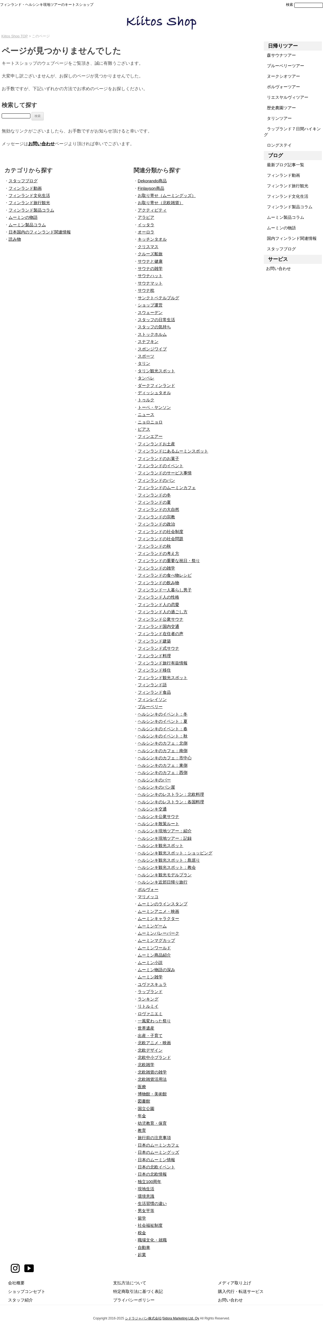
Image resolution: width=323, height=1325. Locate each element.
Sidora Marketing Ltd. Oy (180, 1318)
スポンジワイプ (152, 349)
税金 (142, 1232)
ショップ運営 (150, 305)
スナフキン (148, 341)
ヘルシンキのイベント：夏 (162, 721)
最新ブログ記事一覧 (284, 164)
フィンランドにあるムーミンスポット (173, 451)
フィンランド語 (152, 684)
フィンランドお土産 (156, 443)
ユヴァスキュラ (152, 984)
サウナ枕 (146, 290)
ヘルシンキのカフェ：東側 (162, 765)
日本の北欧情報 (152, 1174)
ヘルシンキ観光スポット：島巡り (169, 860)
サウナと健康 (150, 261)
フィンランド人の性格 (158, 597)
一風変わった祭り (154, 1021)
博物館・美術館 (152, 1094)
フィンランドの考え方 (158, 553)
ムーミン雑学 (150, 977)
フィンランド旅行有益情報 (162, 663)
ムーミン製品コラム (27, 224)
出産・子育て (150, 1035)
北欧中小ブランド (154, 1057)
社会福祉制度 (150, 1225)
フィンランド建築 (154, 641)
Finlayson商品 (151, 188)
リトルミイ (148, 1006)
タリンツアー (278, 118)
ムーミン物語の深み (156, 969)
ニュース (146, 414)
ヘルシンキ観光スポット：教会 (167, 867)
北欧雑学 (146, 1064)
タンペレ (146, 378)
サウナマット (150, 283)
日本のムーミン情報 (156, 1159)
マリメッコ (148, 896)
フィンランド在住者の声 (160, 633)
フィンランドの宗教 (156, 517)
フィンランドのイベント (160, 465)
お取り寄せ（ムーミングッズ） (167, 195)
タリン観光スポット (156, 370)
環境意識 (146, 1196)
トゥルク (146, 400)
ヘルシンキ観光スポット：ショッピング (175, 853)
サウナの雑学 (150, 268)
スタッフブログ (23, 180)
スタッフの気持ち (154, 326)
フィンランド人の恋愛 (158, 604)
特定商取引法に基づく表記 (138, 1291)
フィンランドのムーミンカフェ (167, 487)
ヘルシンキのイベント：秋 (162, 736)
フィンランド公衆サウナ (160, 619)
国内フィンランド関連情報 (290, 238)
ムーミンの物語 (23, 217)
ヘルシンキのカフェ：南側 (162, 750)
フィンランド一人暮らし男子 (165, 590)
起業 (142, 1254)
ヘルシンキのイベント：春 (162, 728)
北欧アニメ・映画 (154, 1042)
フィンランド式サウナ (158, 648)
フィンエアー (150, 436)
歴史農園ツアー (280, 107)
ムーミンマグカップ (156, 940)
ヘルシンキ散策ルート (158, 823)
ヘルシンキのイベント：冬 (162, 714)
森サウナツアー (280, 55)
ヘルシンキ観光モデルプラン (165, 874)
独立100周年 (150, 1181)
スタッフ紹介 (20, 1300)
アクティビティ (152, 210)
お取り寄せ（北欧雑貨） (160, 202)
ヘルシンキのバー (154, 780)
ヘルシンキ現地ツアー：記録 (165, 838)
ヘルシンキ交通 (152, 809)
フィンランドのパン (156, 480)
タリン (144, 363)
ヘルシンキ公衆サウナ (158, 816)
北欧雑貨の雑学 (152, 1072)
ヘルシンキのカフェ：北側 (162, 743)
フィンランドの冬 (154, 495)
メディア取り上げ (234, 1282)
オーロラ (146, 232)
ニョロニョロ (150, 422)
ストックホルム (152, 334)
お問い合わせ (41, 143)
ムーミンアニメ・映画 (158, 911)
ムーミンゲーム (152, 926)
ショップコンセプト (26, 1291)
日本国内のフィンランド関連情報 (40, 232)
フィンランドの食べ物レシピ (165, 575)
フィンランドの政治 (156, 524)
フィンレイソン (152, 699)
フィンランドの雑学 (156, 568)
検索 (289, 5)
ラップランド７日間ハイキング (292, 131)
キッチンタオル (152, 239)
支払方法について (129, 1282)
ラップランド (150, 991)
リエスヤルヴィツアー (286, 97)
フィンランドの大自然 (158, 509)
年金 (142, 1115)
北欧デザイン (150, 1050)
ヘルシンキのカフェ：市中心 (165, 757)
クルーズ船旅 (150, 253)
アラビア (146, 217)
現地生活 (146, 1188)
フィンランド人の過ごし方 (162, 611)
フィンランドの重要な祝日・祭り (169, 560)
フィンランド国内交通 (158, 626)
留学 (142, 1218)
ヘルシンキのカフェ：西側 (162, 772)
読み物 (15, 239)
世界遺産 (146, 1028)
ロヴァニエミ (150, 1013)
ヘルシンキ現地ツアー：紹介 (165, 830)
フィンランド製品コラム (31, 210)
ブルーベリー (150, 706)
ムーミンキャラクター (158, 918)
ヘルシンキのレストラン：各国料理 (171, 801)
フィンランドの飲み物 (158, 582)
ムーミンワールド (154, 947)
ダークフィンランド (156, 385)
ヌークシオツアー (282, 76)
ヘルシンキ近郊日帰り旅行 (162, 882)
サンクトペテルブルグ (158, 297)
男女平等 (146, 1210)
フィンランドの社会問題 (160, 538)
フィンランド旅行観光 (29, 202)
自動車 (144, 1247)
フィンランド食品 (154, 692)
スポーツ (146, 356)
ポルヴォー (148, 889)
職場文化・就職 (152, 1240)
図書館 (144, 1101)
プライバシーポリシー (134, 1300)
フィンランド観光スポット (162, 677)
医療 (142, 1086)
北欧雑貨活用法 (152, 1079)
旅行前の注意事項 (154, 1137)
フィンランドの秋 (154, 546)
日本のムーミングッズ (158, 1152)
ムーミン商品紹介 (154, 955)
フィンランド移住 (154, 670)
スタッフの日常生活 (156, 319)
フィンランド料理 (154, 655)
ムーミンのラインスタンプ (162, 903)
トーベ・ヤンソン (154, 407)
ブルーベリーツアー (284, 65)
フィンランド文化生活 (29, 195)
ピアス (144, 429)
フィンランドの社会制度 (160, 531)
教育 (142, 1130)
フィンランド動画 (25, 188)
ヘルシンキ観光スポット (160, 845)
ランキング (148, 999)
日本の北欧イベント (156, 1167)
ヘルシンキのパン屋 (156, 787)
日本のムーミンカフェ (158, 1145)
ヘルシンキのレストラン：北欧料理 (171, 794)
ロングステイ (278, 145)
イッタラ (146, 224)
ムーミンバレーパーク (158, 933)
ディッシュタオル (154, 392)
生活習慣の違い (152, 1203)
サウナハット (150, 275)
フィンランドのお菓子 (158, 458)
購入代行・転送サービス (241, 1291)
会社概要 (16, 1282)
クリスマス (148, 246)
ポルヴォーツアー (282, 86)
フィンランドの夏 (154, 502)
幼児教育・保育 (152, 1123)
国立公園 (146, 1108)
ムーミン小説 (150, 962)
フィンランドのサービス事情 (165, 473)
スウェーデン (150, 312)
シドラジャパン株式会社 (143, 1318)
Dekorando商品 (152, 180)
